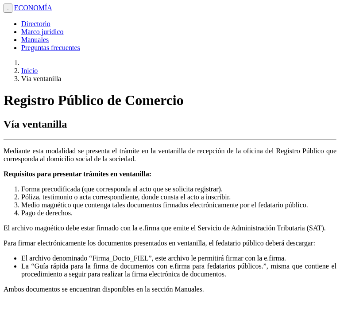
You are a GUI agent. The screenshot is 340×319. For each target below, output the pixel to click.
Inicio (29, 70)
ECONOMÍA (33, 8)
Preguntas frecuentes (50, 47)
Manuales (35, 39)
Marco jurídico (42, 31)
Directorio (35, 23)
